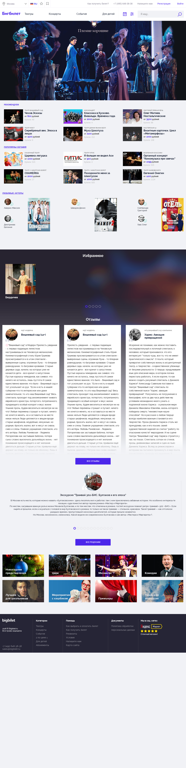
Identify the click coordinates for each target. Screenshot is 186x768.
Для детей (108, 13)
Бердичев (11, 297)
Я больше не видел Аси (99, 155)
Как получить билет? (98, 3)
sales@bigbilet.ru (11, 649)
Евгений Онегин (154, 173)
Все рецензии (93, 542)
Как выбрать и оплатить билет (82, 626)
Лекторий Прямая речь (153, 110)
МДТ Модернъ (27, 330)
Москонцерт (89, 110)
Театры (29, 13)
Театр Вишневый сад (34, 110)
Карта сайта (72, 645)
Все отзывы (93, 461)
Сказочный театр (32, 153)
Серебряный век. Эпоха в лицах (41, 132)
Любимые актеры (13, 193)
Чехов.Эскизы (33, 113)
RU (35, 4)
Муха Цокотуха (93, 130)
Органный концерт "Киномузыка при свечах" (159, 157)
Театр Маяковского (152, 170)
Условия (70, 637)
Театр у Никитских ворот (35, 170)
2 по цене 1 (42, 637)
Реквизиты (71, 633)
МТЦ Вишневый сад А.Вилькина (158, 330)
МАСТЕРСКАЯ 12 (150, 128)
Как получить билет (76, 630)
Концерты (55, 13)
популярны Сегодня (15, 147)
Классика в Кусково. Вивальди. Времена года (99, 115)
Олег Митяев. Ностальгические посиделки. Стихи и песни (160, 115)
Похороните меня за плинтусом (97, 175)
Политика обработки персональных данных (123, 628)
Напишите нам (144, 3)
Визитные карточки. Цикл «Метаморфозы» (160, 132)
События (81, 13)
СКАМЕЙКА (32, 173)
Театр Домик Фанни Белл (95, 128)
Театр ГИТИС (89, 153)
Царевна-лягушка (36, 155)
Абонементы (42, 645)
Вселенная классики (153, 153)
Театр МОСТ (29, 128)
